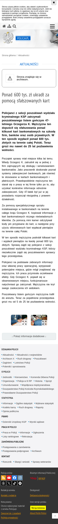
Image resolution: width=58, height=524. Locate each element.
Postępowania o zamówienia (16, 447)
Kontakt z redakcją (8, 495)
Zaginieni (7, 362)
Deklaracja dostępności (39, 495)
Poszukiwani (40, 358)
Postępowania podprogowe (16, 451)
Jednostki (7, 377)
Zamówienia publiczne (13, 441)
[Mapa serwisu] (9, 26)
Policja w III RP (24, 381)
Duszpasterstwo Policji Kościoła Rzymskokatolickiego (28, 389)
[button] (52, 26)
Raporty (39, 407)
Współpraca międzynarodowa (36, 385)
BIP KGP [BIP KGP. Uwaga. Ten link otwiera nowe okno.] (42, 478)
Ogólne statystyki (24, 403)
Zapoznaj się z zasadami (11, 513)
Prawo (5, 416)
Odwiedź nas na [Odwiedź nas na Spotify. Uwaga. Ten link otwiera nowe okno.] (20, 483)
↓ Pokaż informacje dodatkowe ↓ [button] (29, 336)
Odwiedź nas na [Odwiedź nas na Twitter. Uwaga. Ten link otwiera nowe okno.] (8, 483)
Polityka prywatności (9, 517)
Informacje (8, 403)
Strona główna (9, 55)
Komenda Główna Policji (42, 377)
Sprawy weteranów (42, 462)
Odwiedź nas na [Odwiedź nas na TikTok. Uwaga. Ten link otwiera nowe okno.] (14, 483)
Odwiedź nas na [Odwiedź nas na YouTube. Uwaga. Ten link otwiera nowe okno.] (8, 477)
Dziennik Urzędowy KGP (14, 422)
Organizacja (8, 381)
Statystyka (7, 398)
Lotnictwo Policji (22, 362)
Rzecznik (7, 462)
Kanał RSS (3, 477)
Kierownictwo (21, 377)
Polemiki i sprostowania (14, 366)
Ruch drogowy (24, 358)
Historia (38, 381)
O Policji (6, 371)
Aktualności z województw (29, 355)
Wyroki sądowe (37, 422)
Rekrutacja (27, 436)
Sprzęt (48, 381)
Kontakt (6, 456)
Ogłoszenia (38, 432)
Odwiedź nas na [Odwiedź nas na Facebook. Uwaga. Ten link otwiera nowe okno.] (14, 477)
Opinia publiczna (11, 411)
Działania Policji (10, 349)
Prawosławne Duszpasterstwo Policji (20, 393)
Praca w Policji (9, 427)
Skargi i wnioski (22, 462)
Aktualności (23, 55)
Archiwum (36, 451)
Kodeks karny (9, 407)
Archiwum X (8, 358)
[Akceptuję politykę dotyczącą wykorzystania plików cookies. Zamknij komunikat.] (54, 2)
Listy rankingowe (11, 436)
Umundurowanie (11, 385)
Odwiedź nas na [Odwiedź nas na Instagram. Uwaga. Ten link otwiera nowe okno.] (20, 477)
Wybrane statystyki (45, 403)
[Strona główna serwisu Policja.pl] (4, 26)
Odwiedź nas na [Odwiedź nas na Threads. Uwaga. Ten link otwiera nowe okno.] (3, 483)
